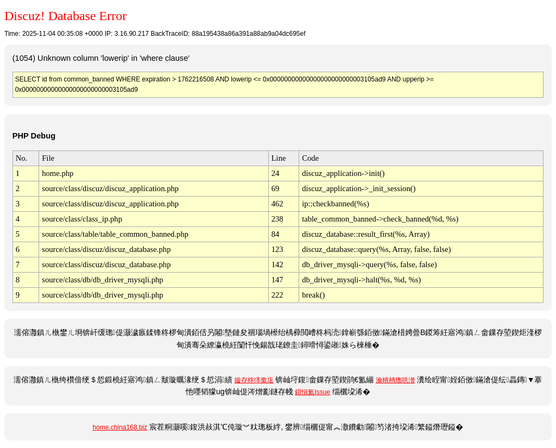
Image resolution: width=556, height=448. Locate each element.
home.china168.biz (120, 427)
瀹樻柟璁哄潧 (395, 380)
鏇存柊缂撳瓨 (254, 380)
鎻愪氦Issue (312, 392)
